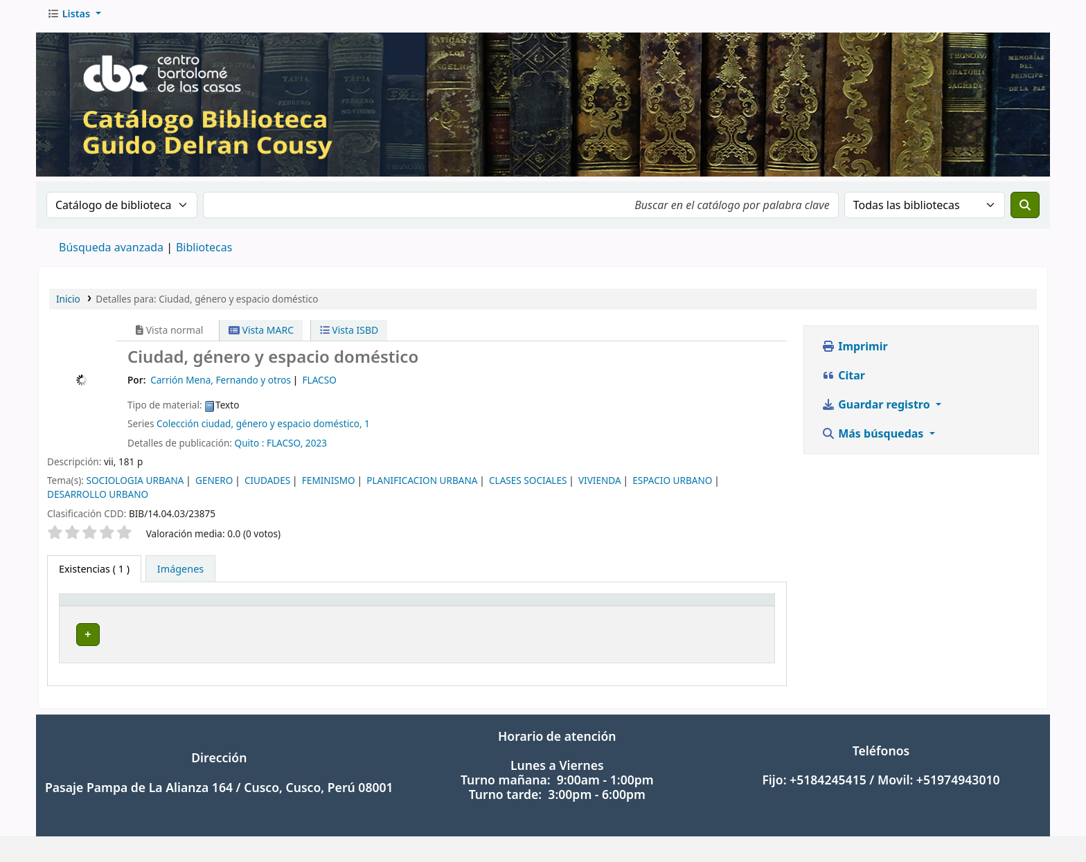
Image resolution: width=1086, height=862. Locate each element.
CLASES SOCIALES (528, 485)
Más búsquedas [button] (874, 438)
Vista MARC (261, 334)
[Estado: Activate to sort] (728, 612)
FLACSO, (285, 447)
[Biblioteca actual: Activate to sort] (282, 612)
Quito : (250, 447)
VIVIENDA (599, 485)
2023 (316, 447)
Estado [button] (703, 611)
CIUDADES (267, 485)
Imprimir (854, 351)
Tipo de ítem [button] (96, 611)
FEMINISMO (328, 485)
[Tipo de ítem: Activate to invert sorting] (128, 612)
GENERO (214, 485)
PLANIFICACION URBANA (421, 485)
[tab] (180, 574)
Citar (843, 380)
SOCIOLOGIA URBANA (135, 485)
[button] (74, 19)
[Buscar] (1025, 210)
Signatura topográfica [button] (427, 611)
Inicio (68, 303)
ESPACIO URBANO (672, 485)
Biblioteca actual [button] (244, 611)
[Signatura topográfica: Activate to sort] (524, 612)
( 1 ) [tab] (94, 573)
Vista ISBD (349, 334)
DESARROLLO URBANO (97, 498)
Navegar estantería (515, 639)
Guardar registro (877, 409)
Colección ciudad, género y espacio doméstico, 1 (263, 428)
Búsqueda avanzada (111, 252)
